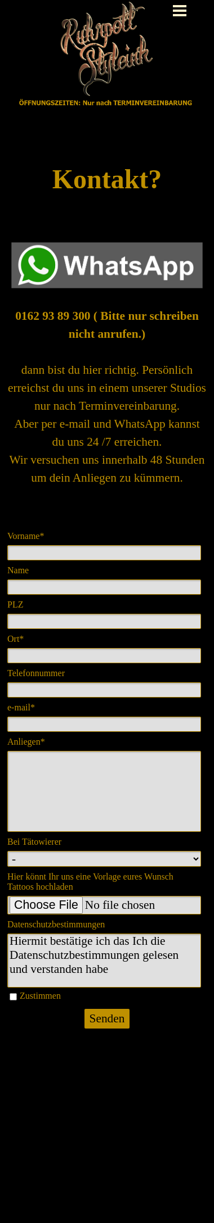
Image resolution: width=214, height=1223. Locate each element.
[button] (107, 242)
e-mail (21, 707)
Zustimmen (40, 995)
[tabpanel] (107, 179)
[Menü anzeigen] (179, 10)
